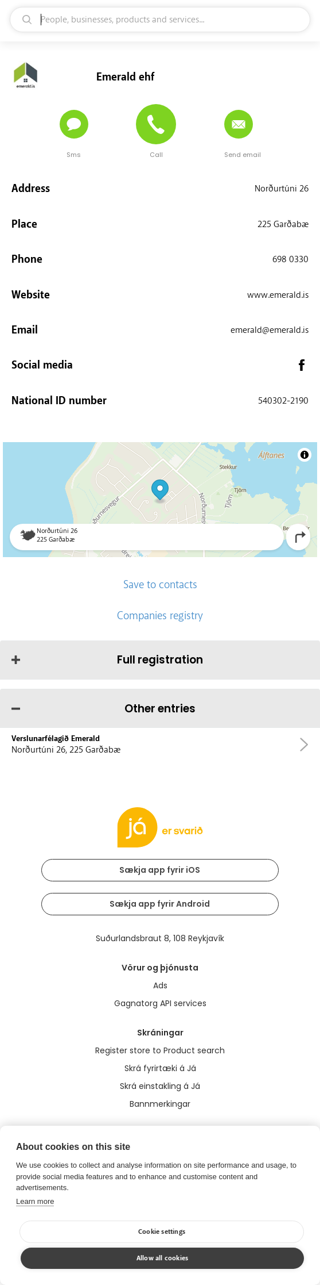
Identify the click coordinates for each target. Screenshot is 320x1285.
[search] (160, 19)
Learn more (35, 1201)
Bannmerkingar (160, 1104)
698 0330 (290, 259)
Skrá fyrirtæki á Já (160, 1068)
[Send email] (238, 124)
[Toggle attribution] (304, 455)
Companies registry (160, 616)
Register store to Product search (160, 1050)
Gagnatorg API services (160, 1003)
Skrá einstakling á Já (160, 1086)
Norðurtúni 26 (282, 188)
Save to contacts (160, 585)
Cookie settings (161, 1232)
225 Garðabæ (283, 224)
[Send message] (74, 124)
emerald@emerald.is (270, 330)
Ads (160, 985)
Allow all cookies (162, 1258)
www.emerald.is (278, 295)
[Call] (156, 124)
